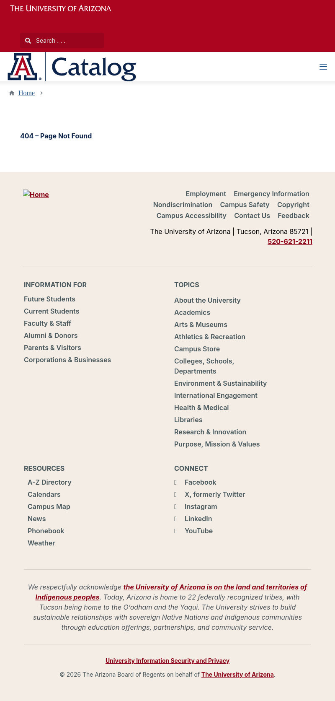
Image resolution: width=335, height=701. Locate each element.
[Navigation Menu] (323, 66)
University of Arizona (65, 8)
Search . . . (45, 40)
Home (26, 92)
